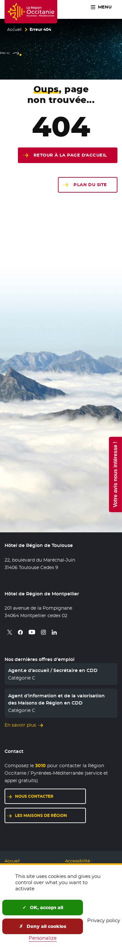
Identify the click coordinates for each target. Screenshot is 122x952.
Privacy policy (103, 920)
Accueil (14, 29)
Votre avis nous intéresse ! (115, 474)
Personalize (43, 938)
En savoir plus (20, 725)
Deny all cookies (42, 926)
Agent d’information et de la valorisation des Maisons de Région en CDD (56, 699)
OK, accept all (42, 907)
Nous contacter (34, 796)
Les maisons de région (41, 815)
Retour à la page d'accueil (70, 155)
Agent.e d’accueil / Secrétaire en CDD (53, 670)
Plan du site (90, 184)
